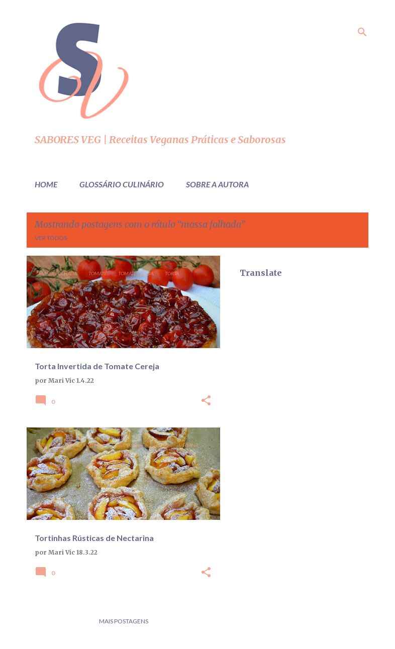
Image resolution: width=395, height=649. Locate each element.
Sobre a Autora (217, 184)
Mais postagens (123, 621)
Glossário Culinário (121, 184)
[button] (206, 401)
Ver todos (51, 238)
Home (46, 184)
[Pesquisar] (362, 32)
